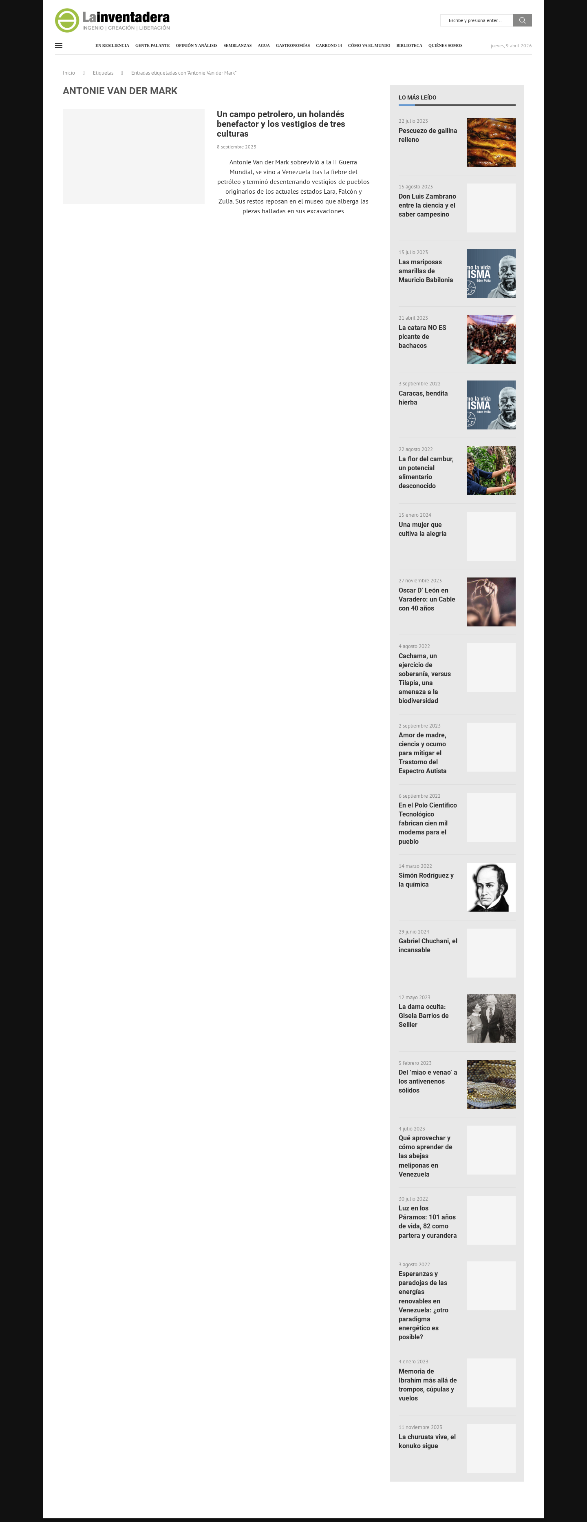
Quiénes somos (445, 45)
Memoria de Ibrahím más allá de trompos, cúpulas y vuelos (428, 1388)
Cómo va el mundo (369, 45)
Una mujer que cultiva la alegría (423, 529)
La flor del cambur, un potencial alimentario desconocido (426, 472)
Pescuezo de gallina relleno (428, 135)
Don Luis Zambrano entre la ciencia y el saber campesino (427, 205)
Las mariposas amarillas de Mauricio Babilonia (426, 271)
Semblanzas (238, 45)
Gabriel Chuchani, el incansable (428, 947)
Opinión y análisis (196, 45)
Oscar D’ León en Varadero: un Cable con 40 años (427, 599)
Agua (263, 45)
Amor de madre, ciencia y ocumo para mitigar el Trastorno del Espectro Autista (423, 754)
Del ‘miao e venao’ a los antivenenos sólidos (428, 1084)
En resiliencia (112, 45)
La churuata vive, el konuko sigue (427, 1444)
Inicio (69, 72)
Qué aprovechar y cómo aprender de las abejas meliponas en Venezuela (425, 1158)
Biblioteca (409, 45)
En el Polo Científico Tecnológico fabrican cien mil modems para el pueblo (428, 825)
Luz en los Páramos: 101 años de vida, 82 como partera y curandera (428, 1224)
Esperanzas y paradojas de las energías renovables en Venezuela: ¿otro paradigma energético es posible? (423, 1309)
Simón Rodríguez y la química (426, 882)
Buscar (522, 20)
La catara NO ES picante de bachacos (422, 337)
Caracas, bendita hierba (423, 397)
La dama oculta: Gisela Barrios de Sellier (424, 1018)
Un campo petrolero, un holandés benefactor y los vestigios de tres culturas (281, 124)
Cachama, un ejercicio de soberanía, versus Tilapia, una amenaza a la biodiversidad (425, 679)
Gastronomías (293, 45)
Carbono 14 (329, 45)
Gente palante (152, 45)
